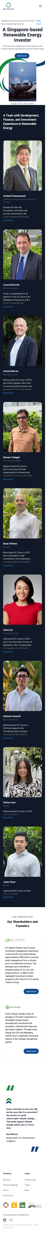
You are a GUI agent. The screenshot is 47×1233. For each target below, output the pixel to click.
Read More (8, 220)
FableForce (24, 1215)
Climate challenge (10, 1185)
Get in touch (8, 1195)
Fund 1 (6, 1190)
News (27, 1190)
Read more (39, 22)
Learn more (31, 991)
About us (7, 1180)
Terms (27, 1185)
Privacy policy (30, 1180)
